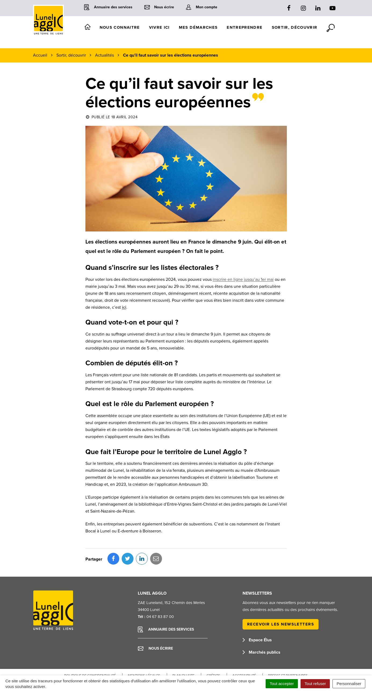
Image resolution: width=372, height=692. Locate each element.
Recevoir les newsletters (280, 600)
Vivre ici (159, 27)
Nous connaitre (120, 27)
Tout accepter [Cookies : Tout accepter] (282, 683)
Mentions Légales (144, 652)
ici (124, 307)
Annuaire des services (166, 606)
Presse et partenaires (288, 652)
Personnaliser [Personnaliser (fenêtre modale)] (349, 683)
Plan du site (183, 652)
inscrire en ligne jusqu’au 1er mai (243, 279)
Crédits (213, 652)
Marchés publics (261, 628)
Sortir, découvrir (294, 27)
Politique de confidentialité (90, 652)
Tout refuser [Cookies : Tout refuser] (315, 683)
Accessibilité (244, 652)
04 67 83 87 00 (160, 592)
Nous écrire (155, 624)
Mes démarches (198, 27)
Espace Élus (257, 616)
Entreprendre (244, 27)
